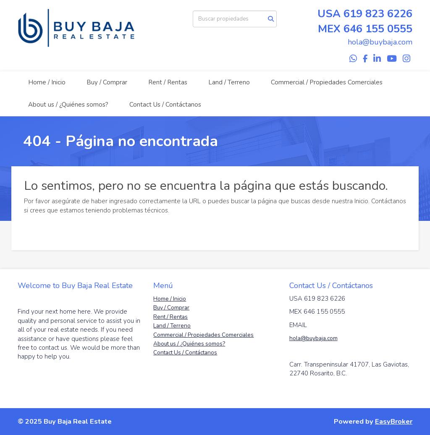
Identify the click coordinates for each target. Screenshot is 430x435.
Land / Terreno (229, 82)
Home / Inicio (47, 82)
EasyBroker (393, 421)
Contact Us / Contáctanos (165, 104)
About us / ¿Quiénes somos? (68, 104)
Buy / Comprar (107, 82)
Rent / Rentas (167, 82)
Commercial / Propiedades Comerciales (327, 82)
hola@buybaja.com (313, 338)
